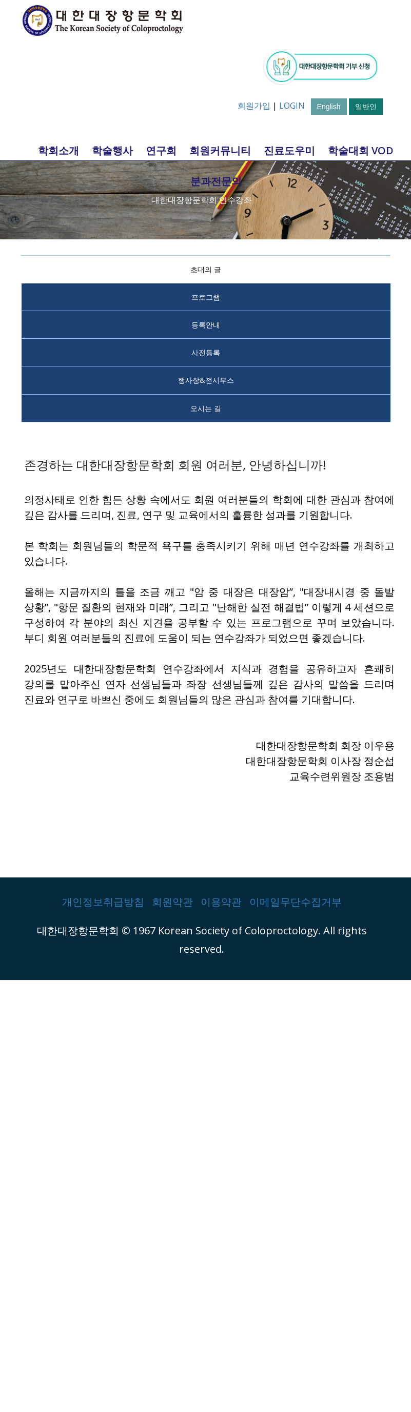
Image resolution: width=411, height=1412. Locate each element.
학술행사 (112, 150)
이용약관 (221, 902)
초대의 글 (205, 269)
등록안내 (205, 325)
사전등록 (205, 352)
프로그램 (205, 297)
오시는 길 (205, 408)
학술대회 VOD (361, 150)
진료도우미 (289, 150)
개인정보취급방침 (103, 902)
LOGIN (292, 105)
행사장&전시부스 (206, 380)
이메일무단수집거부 (295, 902)
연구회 (161, 150)
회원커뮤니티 (220, 150)
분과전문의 (216, 181)
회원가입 (254, 105)
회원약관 (172, 902)
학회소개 (58, 150)
